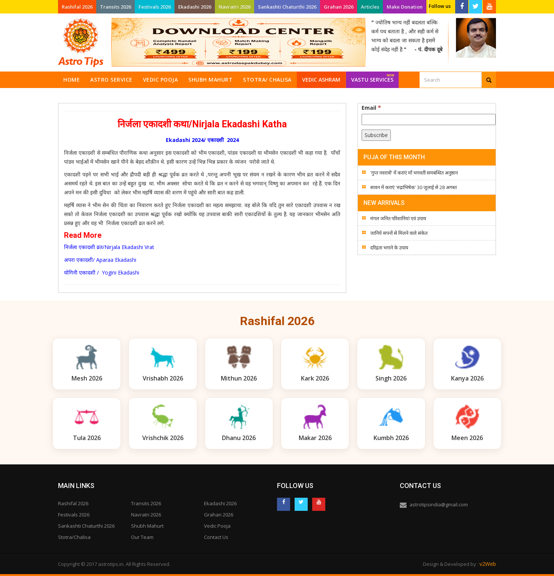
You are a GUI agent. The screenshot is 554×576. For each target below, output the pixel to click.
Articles (370, 7)
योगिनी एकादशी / (81, 272)
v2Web (488, 563)
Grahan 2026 (338, 7)
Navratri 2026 (234, 7)
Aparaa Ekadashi (117, 259)
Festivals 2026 (154, 7)
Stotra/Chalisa (74, 537)
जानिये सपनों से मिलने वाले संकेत (398, 233)
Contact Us (216, 537)
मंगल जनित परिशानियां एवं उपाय (398, 218)
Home (71, 79)
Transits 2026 (115, 7)
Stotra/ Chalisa (267, 79)
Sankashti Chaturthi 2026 (287, 7)
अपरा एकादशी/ (79, 259)
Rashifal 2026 (77, 7)
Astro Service (111, 79)
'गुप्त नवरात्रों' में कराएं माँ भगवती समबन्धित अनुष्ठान (414, 172)
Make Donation (405, 7)
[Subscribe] (376, 135)
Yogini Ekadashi (119, 272)
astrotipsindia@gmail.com (439, 504)
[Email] (429, 119)
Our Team (142, 537)
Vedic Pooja (160, 79)
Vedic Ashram (321, 79)
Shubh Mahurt (210, 79)
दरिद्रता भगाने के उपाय (389, 247)
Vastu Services (372, 77)
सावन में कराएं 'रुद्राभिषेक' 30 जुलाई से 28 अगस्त (413, 187)
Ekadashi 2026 (194, 7)
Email (371, 107)
